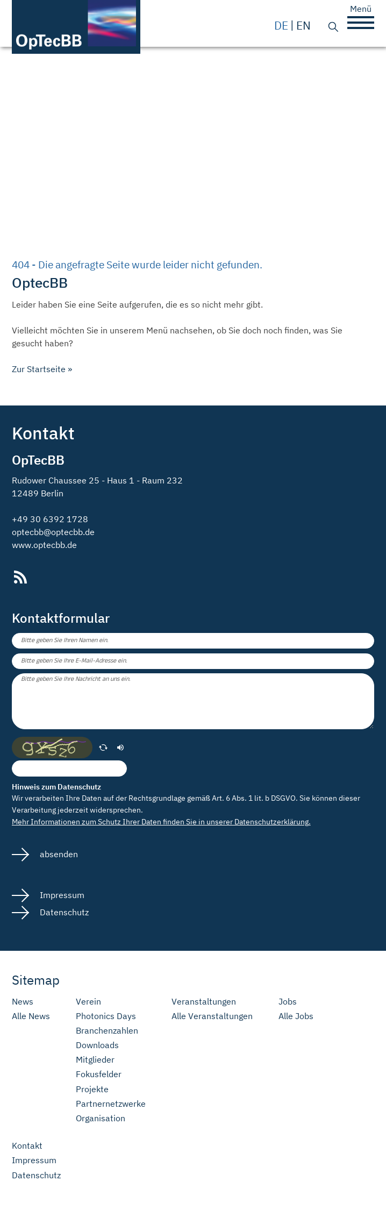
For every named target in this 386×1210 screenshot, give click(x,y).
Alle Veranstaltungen (212, 1016)
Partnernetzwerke (111, 1104)
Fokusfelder (98, 1074)
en (303, 25)
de (281, 25)
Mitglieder (95, 1060)
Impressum (61, 894)
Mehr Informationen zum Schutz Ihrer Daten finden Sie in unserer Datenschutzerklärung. (161, 821)
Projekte (92, 1089)
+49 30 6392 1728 (50, 519)
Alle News (31, 1016)
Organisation (100, 1118)
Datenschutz (63, 912)
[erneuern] (103, 747)
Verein (88, 1002)
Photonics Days (106, 1016)
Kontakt (27, 1146)
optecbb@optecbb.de (53, 531)
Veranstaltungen (203, 1002)
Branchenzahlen (107, 1031)
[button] (360, 22)
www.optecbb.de (44, 544)
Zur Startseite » (42, 369)
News (22, 1002)
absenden (58, 854)
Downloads (97, 1045)
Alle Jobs (295, 1016)
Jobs (287, 1002)
